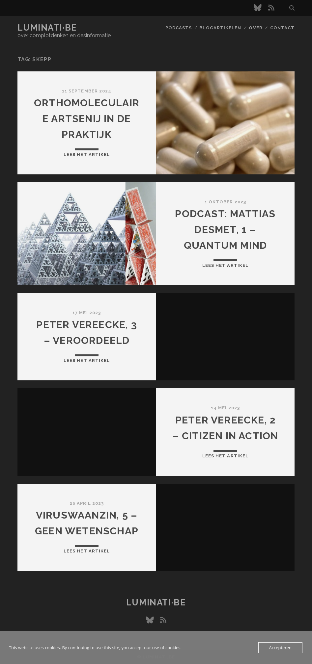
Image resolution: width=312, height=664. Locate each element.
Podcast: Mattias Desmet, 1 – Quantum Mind (225, 229)
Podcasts (178, 27)
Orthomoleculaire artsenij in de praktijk (86, 118)
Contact (282, 27)
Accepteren (280, 648)
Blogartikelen (220, 27)
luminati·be (47, 28)
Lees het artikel (87, 154)
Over (255, 27)
